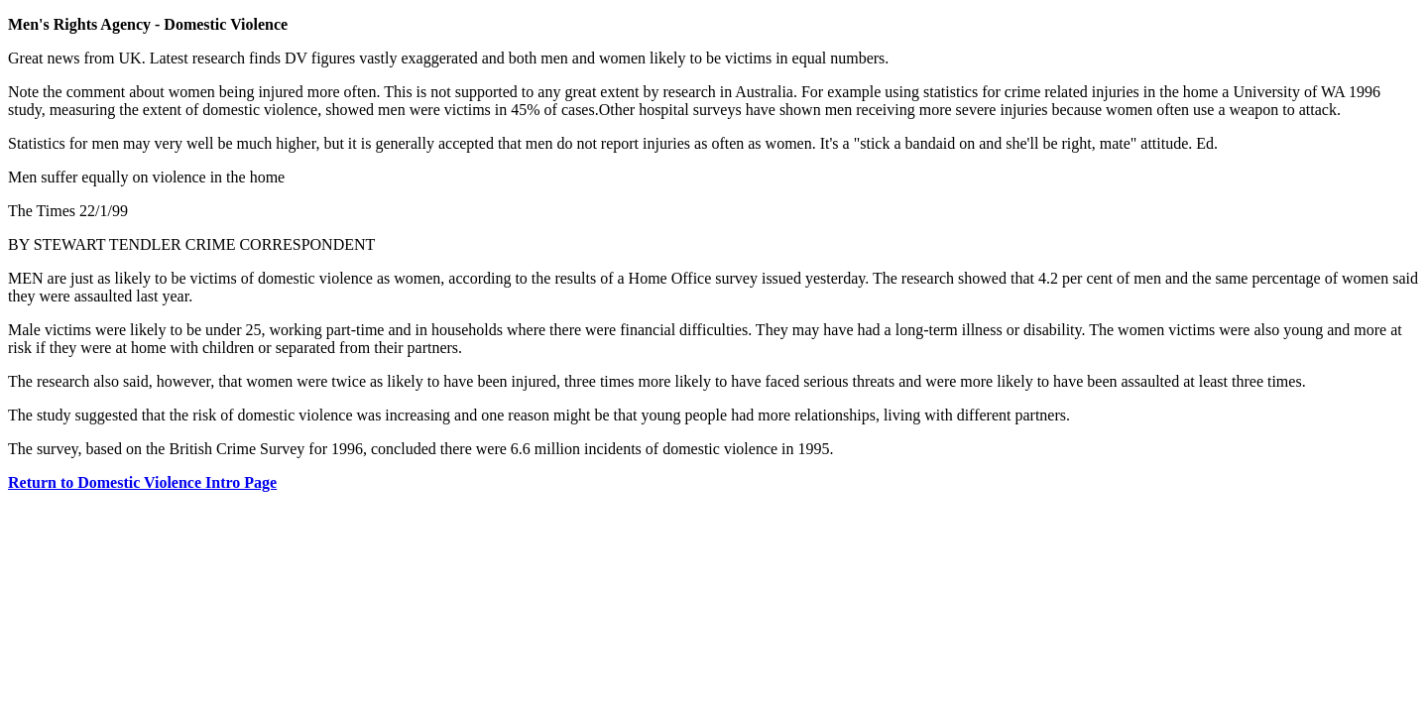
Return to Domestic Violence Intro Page (142, 482)
